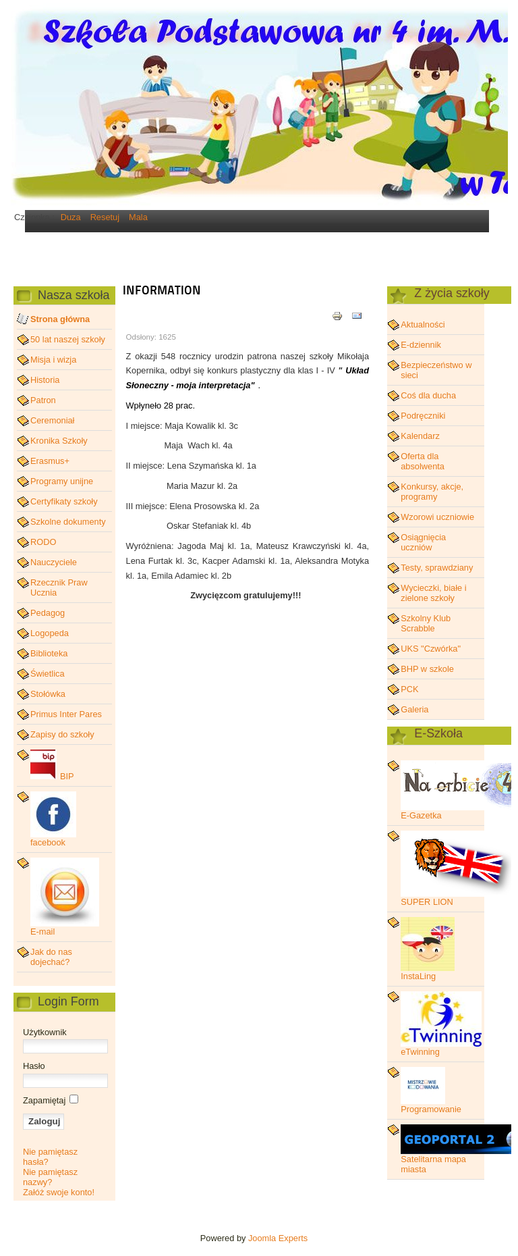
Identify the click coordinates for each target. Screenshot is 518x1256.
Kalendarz (420, 436)
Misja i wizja (53, 360)
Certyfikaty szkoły (64, 501)
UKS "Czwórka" (431, 649)
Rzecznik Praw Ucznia (59, 587)
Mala (138, 217)
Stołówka (47, 694)
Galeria (414, 709)
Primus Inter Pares (66, 714)
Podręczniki (423, 416)
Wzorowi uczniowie (437, 517)
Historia (44, 380)
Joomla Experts (278, 1238)
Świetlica (47, 674)
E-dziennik (421, 345)
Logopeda (49, 633)
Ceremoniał (52, 420)
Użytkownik (45, 1032)
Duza (71, 217)
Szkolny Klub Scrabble (426, 623)
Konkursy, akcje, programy (432, 491)
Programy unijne (61, 481)
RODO (43, 542)
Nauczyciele (53, 562)
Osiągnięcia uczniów (423, 542)
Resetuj (104, 217)
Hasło (34, 1066)
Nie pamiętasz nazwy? (50, 1177)
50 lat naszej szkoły (67, 339)
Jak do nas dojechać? (51, 957)
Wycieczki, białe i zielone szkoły (433, 593)
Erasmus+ (49, 461)
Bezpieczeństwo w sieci (436, 370)
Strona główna (60, 319)
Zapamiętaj (44, 1100)
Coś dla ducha (428, 395)
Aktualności (422, 324)
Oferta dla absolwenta (422, 461)
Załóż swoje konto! (58, 1192)
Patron (43, 400)
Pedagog (47, 613)
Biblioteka (49, 653)
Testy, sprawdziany (437, 567)
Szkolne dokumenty (68, 522)
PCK (409, 689)
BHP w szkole (427, 669)
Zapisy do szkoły (62, 734)
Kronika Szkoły (59, 441)
